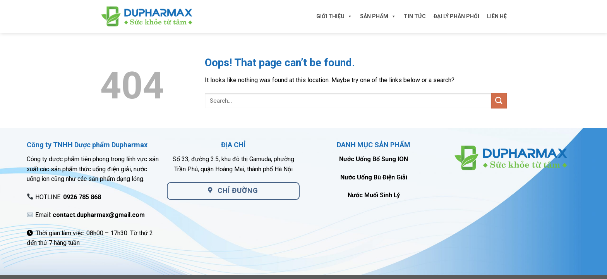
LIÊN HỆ (497, 16)
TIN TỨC (415, 16)
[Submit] (499, 100)
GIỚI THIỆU (334, 16)
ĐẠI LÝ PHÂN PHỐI (456, 16)
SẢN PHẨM (378, 16)
